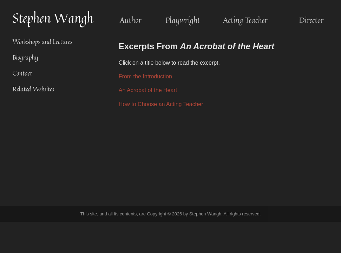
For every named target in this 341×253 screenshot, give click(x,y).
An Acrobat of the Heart (148, 90)
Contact (22, 73)
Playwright (182, 20)
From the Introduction (145, 76)
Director (311, 20)
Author (131, 20)
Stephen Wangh (52, 18)
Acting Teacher (245, 20)
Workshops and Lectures (42, 41)
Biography (25, 57)
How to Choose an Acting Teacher (161, 104)
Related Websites (33, 89)
